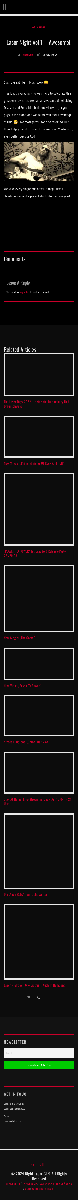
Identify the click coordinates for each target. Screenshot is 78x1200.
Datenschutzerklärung (56, 1183)
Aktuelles (39, 26)
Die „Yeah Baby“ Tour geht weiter (25, 894)
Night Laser (28, 54)
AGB (27, 1189)
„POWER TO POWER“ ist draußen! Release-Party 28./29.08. (35, 553)
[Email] (39, 1053)
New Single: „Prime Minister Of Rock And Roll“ (34, 463)
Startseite (13, 1183)
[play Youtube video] (39, 162)
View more (39, 374)
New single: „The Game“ (19, 637)
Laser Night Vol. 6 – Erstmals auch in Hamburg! (35, 985)
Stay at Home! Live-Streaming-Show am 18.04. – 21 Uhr (37, 801)
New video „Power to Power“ (22, 685)
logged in (25, 292)
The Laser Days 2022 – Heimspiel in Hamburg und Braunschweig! (36, 403)
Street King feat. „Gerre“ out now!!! (27, 741)
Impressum (30, 1183)
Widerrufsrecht (43, 1189)
